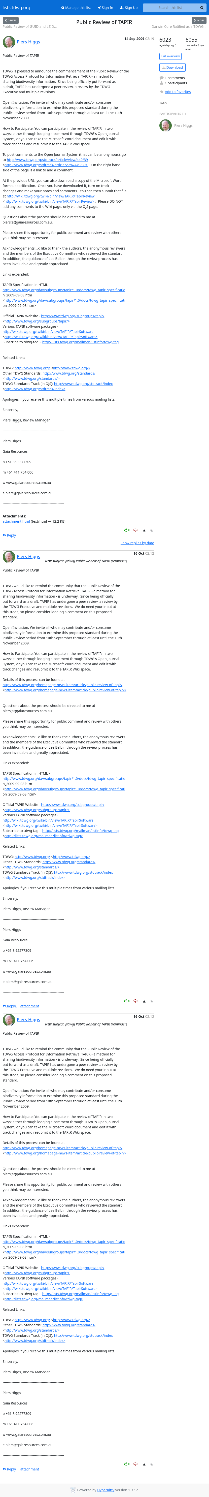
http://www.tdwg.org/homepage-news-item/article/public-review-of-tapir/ (63, 684)
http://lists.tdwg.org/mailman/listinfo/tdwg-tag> (44, 835)
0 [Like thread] (127, 530)
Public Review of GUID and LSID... (30, 26)
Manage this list (76, 7)
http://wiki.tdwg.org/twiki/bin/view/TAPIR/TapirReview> (50, 201)
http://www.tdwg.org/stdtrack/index (83, 383)
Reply (9, 535)
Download (172, 67)
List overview (170, 56)
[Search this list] (170, 7)
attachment (29, 1006)
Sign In (105, 7)
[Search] (202, 7)
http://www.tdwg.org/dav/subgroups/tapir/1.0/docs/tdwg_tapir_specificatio (64, 289)
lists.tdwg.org (17, 8)
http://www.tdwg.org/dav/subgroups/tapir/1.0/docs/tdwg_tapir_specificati (65, 300)
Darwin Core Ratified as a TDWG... (179, 26)
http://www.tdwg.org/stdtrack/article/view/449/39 (47, 159)
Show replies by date (137, 543)
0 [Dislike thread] (136, 530)
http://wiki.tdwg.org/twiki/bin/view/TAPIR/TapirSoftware (48, 331)
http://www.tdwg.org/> (71, 368)
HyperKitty (105, 1490)
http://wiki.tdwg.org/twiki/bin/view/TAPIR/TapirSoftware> (51, 336)
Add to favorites (175, 91)
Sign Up (129, 7)
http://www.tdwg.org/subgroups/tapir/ (72, 316)
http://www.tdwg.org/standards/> (32, 378)
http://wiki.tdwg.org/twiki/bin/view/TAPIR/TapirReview (51, 196)
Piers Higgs (28, 42)
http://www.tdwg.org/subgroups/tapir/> (37, 321)
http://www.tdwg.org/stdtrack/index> (35, 388)
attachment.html (16, 521)
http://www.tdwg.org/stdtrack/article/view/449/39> (46, 164)
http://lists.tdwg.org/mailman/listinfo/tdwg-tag (80, 342)
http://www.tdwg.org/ (32, 368)
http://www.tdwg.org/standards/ (68, 373)
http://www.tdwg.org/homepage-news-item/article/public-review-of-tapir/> (66, 690)
